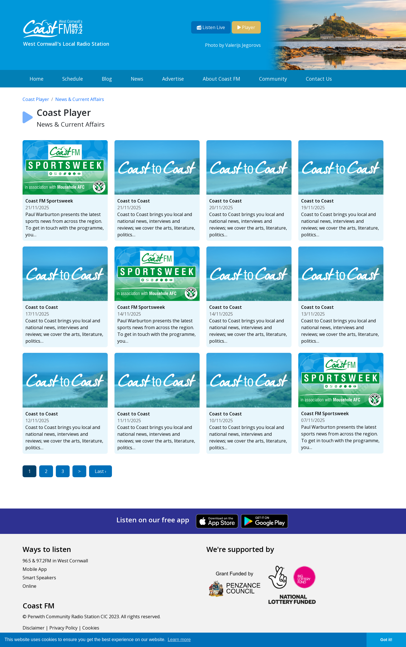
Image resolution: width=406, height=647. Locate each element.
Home (36, 78)
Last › (100, 471)
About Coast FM (221, 78)
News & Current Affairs (79, 99)
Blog (107, 78)
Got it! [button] (386, 639)
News (137, 78)
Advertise (173, 78)
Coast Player (36, 99)
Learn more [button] (179, 639)
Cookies (90, 628)
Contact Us (319, 78)
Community (273, 78)
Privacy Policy (63, 628)
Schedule (72, 78)
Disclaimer (34, 628)
